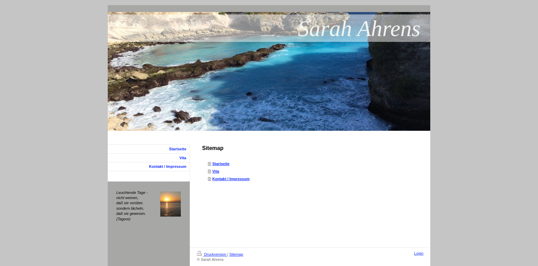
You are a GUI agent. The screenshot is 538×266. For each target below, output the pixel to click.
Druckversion (212, 254)
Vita (215, 171)
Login (418, 253)
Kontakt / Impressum (231, 179)
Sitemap (236, 254)
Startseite (221, 164)
